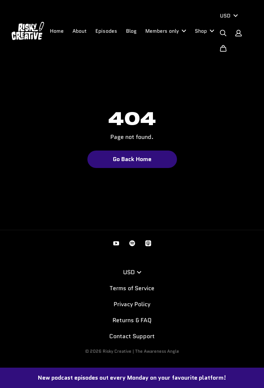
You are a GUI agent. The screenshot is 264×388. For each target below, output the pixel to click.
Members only (165, 31)
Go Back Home (132, 159)
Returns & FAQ (132, 320)
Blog (131, 31)
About (79, 31)
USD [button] (132, 272)
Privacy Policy (132, 304)
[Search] (223, 33)
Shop (204, 31)
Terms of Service (132, 288)
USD (229, 15)
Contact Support (132, 336)
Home (57, 31)
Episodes (106, 31)
